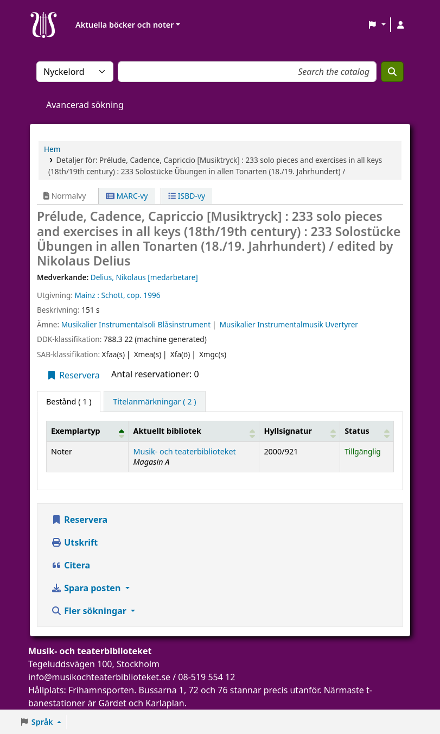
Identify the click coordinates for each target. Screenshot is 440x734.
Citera (70, 565)
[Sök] (392, 71)
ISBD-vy (186, 196)
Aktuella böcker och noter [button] (124, 25)
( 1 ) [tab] (68, 401)
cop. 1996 (143, 295)
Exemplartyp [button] (75, 431)
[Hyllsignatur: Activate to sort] (299, 431)
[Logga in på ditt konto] (400, 25)
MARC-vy (127, 196)
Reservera (73, 375)
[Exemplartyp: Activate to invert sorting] (88, 431)
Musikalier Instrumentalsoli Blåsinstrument (136, 324)
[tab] (154, 402)
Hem (52, 149)
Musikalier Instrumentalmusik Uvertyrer (289, 324)
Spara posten (87, 588)
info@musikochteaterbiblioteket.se (99, 677)
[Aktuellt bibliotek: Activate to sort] (194, 431)
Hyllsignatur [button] (287, 431)
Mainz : (86, 295)
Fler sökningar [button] (90, 611)
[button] (377, 25)
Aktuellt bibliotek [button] (167, 431)
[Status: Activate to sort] (367, 431)
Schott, (113, 295)
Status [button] (357, 431)
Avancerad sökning (85, 105)
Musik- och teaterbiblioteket (184, 451)
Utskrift (74, 542)
